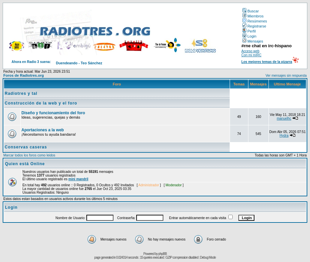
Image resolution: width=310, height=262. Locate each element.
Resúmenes (254, 21)
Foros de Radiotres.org (23, 75)
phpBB (162, 254)
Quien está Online (25, 163)
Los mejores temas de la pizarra (266, 62)
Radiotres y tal (21, 93)
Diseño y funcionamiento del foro (53, 113)
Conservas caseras (26, 147)
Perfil (249, 31)
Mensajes (252, 41)
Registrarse (254, 26)
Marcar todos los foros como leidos (29, 155)
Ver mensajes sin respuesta (286, 75)
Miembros (252, 16)
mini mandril (78, 179)
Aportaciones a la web (42, 130)
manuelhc (284, 118)
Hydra (284, 135)
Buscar (250, 11)
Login (249, 36)
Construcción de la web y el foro (41, 103)
